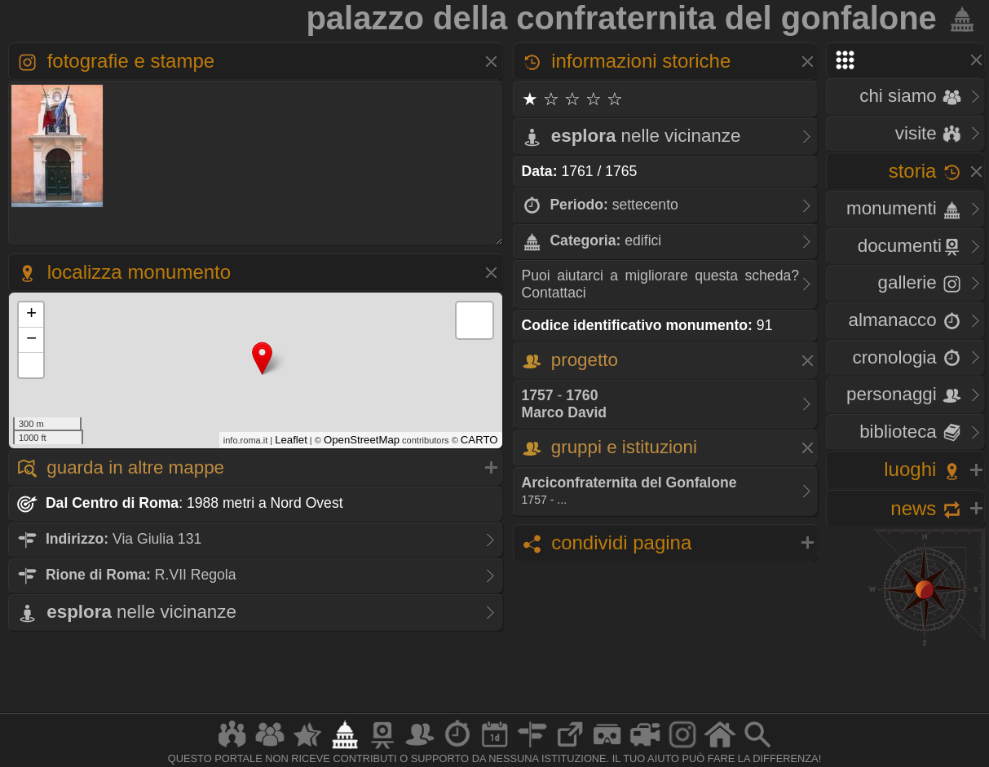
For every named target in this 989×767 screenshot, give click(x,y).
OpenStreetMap (362, 440)
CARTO (479, 440)
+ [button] (31, 314)
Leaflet (291, 440)
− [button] (31, 340)
